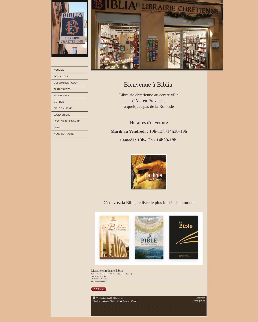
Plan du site (119, 298)
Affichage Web (198, 301)
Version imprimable (103, 298)
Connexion (200, 298)
